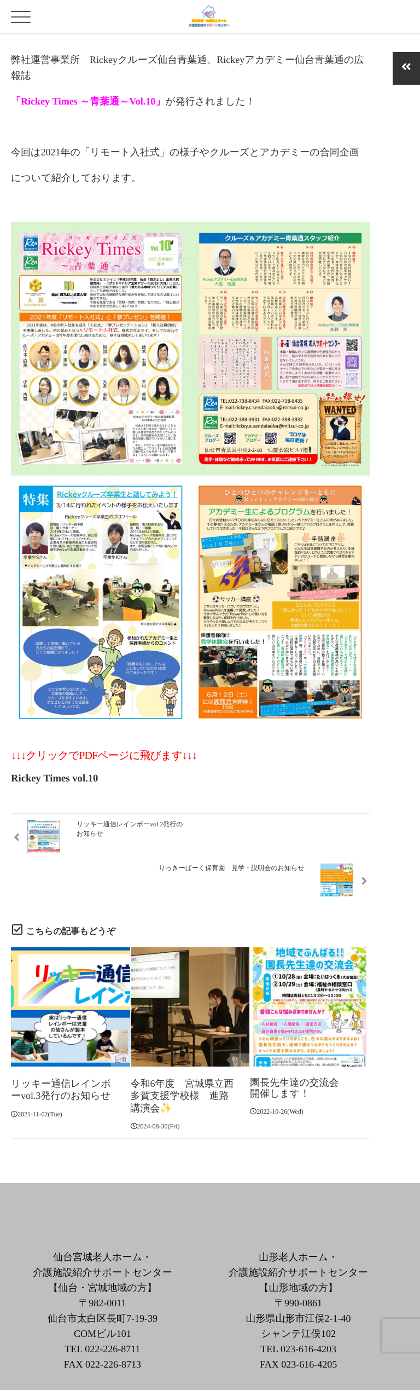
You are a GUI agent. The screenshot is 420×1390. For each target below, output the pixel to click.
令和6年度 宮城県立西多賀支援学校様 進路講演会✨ (182, 1056)
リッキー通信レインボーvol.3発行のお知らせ (61, 1051)
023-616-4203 (308, 1308)
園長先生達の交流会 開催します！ (299, 1051)
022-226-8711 (112, 1308)
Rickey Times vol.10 (54, 778)
